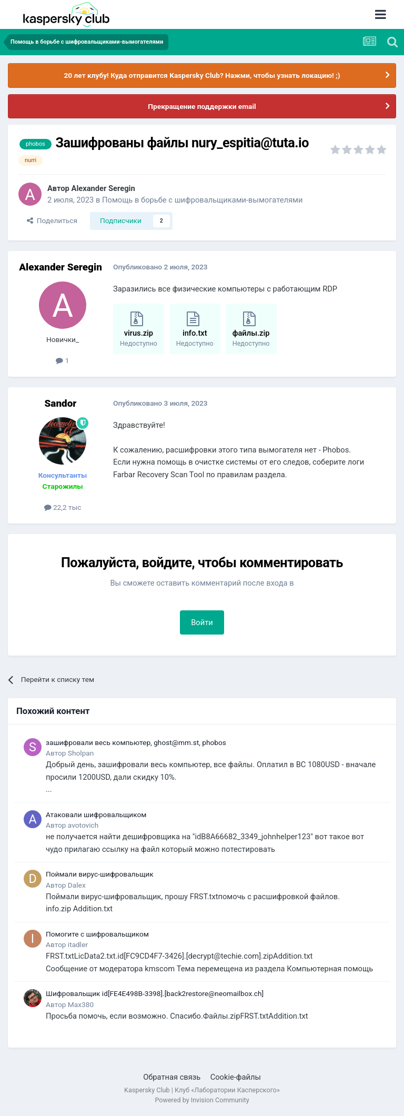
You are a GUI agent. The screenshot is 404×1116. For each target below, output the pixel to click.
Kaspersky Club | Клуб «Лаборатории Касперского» (202, 1090)
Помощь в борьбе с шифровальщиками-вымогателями (202, 200)
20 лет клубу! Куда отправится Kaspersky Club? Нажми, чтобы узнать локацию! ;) (202, 75)
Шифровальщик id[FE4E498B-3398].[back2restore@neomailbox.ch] (155, 993)
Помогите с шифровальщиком (97, 934)
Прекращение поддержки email (202, 106)
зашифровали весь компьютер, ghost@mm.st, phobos (136, 742)
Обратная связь (171, 1077)
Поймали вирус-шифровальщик (100, 874)
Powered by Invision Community (202, 1100)
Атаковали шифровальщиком (96, 814)
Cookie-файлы (235, 1077)
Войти (202, 622)
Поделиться (52, 220)
